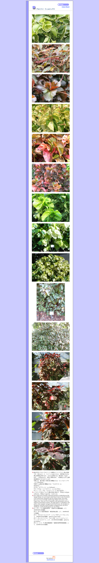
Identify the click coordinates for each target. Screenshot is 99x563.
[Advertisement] (51, 538)
